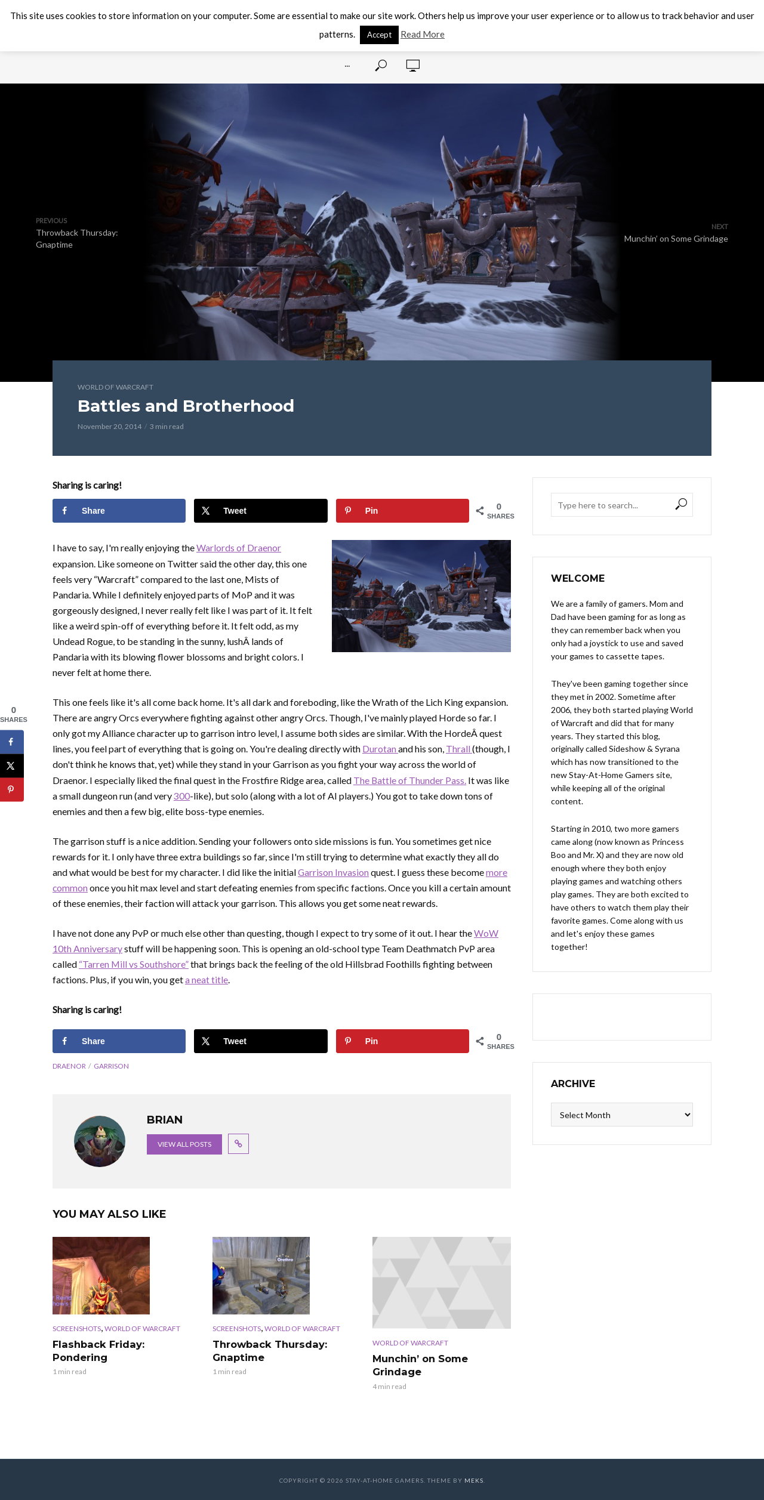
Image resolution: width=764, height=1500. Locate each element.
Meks (473, 1479)
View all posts (184, 1144)
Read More (423, 34)
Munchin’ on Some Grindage (420, 1365)
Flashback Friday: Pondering (97, 1350)
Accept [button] (379, 34)
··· (347, 65)
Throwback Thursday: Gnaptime (268, 1350)
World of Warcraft (115, 386)
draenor (69, 1065)
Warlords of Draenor (238, 547)
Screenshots (77, 1328)
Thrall (459, 748)
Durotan (380, 748)
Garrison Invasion (333, 872)
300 (182, 795)
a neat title (206, 979)
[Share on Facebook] (119, 511)
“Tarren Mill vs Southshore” (134, 964)
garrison (111, 1065)
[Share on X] (260, 511)
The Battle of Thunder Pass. (410, 780)
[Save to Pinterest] (402, 511)
